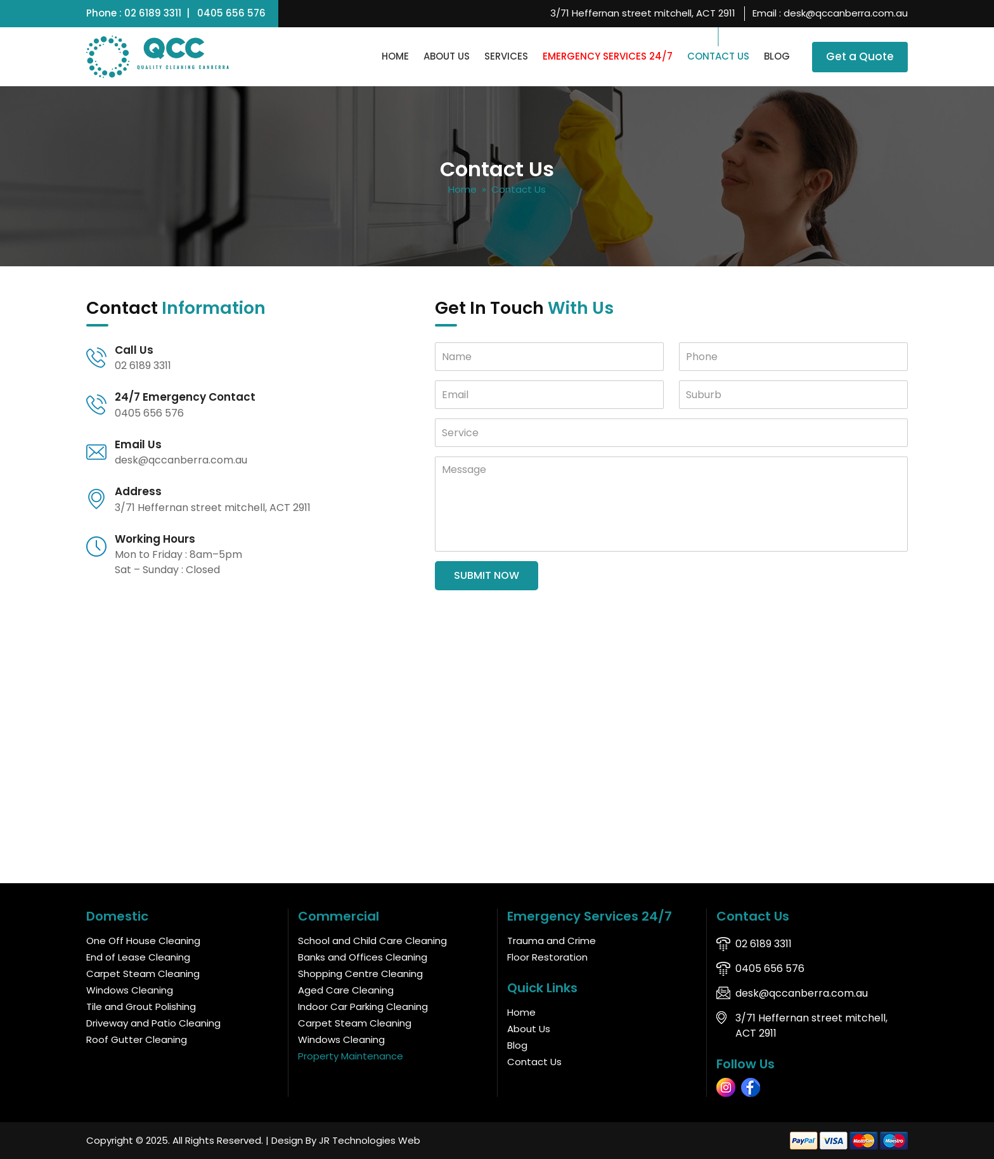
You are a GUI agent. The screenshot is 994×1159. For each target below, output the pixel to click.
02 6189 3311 (152, 13)
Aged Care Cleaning (346, 990)
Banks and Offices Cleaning (362, 957)
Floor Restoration (547, 957)
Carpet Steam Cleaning (143, 973)
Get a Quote (860, 56)
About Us (446, 56)
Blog (777, 56)
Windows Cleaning (129, 990)
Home (395, 56)
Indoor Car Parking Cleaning (363, 1006)
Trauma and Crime (551, 940)
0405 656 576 (231, 13)
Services (506, 56)
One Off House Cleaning (143, 940)
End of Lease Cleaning (138, 957)
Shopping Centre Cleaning (360, 973)
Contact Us (718, 56)
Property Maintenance (350, 1056)
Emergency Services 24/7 (608, 56)
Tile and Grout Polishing (141, 1006)
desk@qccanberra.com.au (846, 13)
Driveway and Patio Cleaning (153, 1023)
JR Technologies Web (369, 1140)
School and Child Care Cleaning (372, 940)
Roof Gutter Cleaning (136, 1039)
